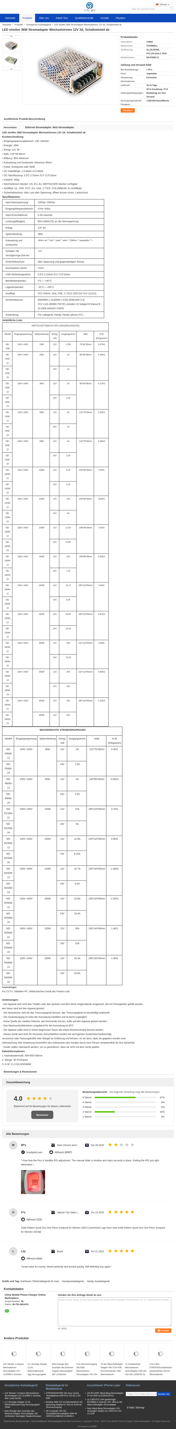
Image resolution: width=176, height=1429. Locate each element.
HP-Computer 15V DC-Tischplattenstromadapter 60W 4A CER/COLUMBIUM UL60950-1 (61, 1413)
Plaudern (120, 18)
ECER (94, 1426)
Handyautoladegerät (73, 1281)
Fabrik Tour (62, 18)
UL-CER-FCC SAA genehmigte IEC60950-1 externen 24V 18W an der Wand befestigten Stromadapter (104, 1402)
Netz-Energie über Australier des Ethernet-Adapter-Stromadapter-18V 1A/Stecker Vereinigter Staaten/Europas (63, 1372)
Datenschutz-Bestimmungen (17, 1421)
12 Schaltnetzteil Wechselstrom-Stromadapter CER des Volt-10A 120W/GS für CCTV (135, 1371)
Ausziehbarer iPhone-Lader (103, 1385)
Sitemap (139, 1407)
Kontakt (105, 18)
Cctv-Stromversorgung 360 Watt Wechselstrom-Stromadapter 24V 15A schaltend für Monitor (86, 1371)
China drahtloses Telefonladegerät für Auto (50, 1421)
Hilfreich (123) (34, 1219)
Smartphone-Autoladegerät (38, 25)
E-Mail (130, 1407)
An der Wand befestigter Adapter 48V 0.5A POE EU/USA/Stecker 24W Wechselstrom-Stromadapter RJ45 (112, 1371)
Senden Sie (164, 1394)
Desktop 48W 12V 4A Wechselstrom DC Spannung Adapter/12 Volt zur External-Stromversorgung (64, 1404)
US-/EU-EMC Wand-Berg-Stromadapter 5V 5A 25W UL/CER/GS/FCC (105, 1394)
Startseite (10, 18)
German (164, 4)
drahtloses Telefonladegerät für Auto (39, 1281)
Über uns (44, 18)
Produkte (27, 18)
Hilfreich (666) (34, 1258)
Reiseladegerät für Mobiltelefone (57, 1387)
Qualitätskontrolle (84, 18)
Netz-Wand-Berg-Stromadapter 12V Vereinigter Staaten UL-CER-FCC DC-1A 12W (104, 1411)
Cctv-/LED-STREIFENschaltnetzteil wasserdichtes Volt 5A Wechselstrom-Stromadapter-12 (161, 1371)
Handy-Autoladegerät (98, 1281)
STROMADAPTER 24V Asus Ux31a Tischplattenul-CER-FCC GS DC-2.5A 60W (63, 1395)
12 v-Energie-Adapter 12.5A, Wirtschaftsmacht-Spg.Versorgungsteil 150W (37, 1371)
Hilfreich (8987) (63, 1152)
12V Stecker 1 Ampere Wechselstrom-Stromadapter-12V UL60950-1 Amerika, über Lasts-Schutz (13, 1371)
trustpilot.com (34, 1152)
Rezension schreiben (42, 1116)
